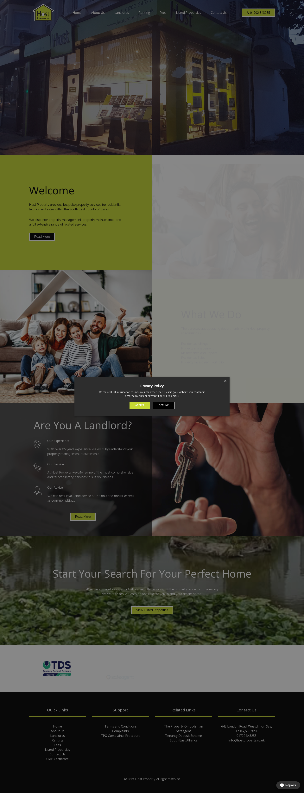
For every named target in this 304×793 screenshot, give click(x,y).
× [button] (225, 381)
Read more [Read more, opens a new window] (172, 396)
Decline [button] (163, 405)
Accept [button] (139, 405)
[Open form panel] (288, 785)
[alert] (152, 396)
